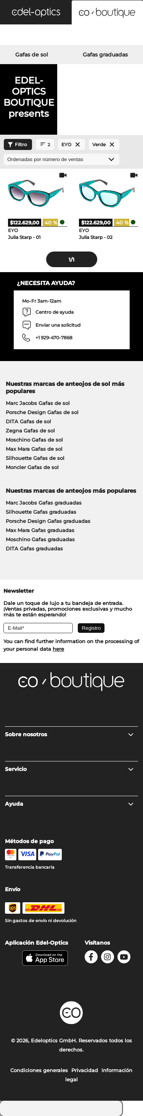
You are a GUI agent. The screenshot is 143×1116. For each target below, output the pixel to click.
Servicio (69, 769)
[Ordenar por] (61, 159)
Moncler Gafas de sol (32, 467)
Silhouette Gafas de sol (35, 458)
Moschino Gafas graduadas (40, 539)
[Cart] (119, 36)
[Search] (23, 36)
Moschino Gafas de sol (34, 440)
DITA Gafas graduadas (34, 548)
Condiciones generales (39, 1070)
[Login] (71, 36)
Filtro (16, 144)
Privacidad (84, 1070)
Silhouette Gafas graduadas (41, 512)
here (58, 649)
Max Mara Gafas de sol (34, 449)
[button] (36, 12)
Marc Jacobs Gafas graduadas (44, 503)
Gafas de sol (31, 54)
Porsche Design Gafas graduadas (48, 521)
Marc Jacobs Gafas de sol (38, 403)
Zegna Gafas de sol (30, 430)
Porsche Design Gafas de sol (42, 412)
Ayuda (69, 803)
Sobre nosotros (69, 734)
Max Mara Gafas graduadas (40, 530)
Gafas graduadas (105, 54)
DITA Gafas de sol (28, 421)
